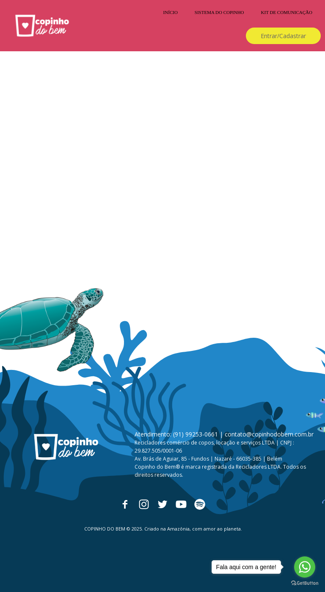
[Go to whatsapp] (304, 567)
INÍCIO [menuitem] (170, 12)
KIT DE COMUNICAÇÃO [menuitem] (286, 12)
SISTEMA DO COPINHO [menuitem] (219, 12)
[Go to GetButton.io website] (304, 583)
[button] (283, 36)
